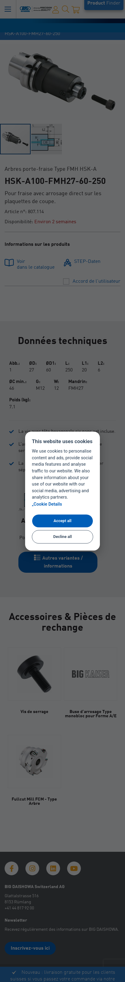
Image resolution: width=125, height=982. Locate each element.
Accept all (62, 520)
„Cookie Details (47, 504)
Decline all (62, 537)
